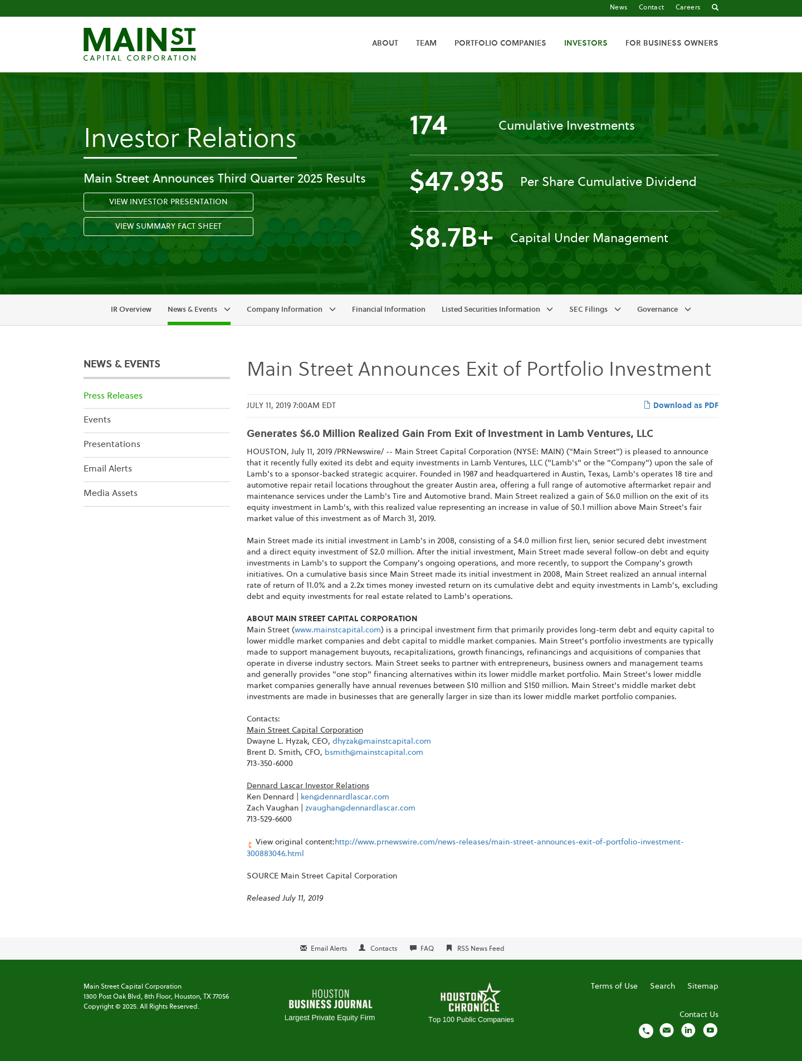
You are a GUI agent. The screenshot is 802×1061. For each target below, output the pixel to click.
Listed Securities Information (491, 309)
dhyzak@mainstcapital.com (381, 741)
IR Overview (131, 309)
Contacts (383, 949)
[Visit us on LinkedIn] (688, 1030)
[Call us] (646, 1030)
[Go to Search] (715, 8)
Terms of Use (614, 986)
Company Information (284, 309)
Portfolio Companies (500, 43)
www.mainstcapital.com (338, 630)
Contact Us (698, 1015)
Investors (586, 43)
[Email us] (666, 1030)
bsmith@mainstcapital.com (374, 753)
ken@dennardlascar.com (345, 797)
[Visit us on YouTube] (710, 1030)
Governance (657, 309)
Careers (688, 7)
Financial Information (389, 309)
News (619, 7)
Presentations (112, 444)
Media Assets (111, 493)
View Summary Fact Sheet (168, 226)
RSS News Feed (481, 949)
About (385, 43)
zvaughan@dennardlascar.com (360, 808)
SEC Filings (588, 309)
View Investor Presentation (168, 202)
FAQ (427, 949)
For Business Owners (671, 43)
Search (662, 986)
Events (97, 420)
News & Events (192, 309)
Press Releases (113, 396)
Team (426, 43)
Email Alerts (108, 469)
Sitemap (702, 986)
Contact (651, 7)
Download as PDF (680, 405)
